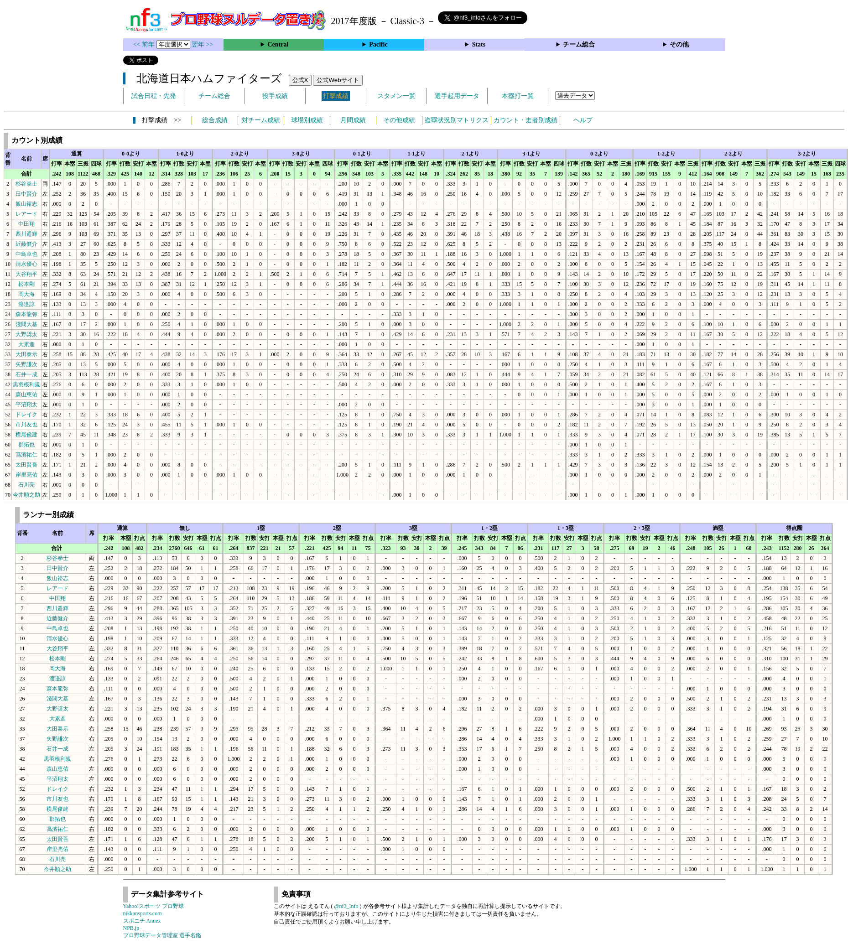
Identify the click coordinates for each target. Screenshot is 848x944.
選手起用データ (457, 96)
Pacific (378, 44)
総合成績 (215, 120)
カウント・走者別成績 (525, 120)
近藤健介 (26, 244)
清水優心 (26, 264)
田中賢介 (26, 194)
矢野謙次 (26, 364)
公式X (300, 80)
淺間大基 (26, 324)
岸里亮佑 (26, 475)
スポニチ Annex (142, 921)
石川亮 (26, 485)
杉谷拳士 (26, 184)
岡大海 (26, 294)
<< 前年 (144, 44)
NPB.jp (131, 928)
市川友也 (26, 424)
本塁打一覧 (518, 96)
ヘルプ (583, 120)
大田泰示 (26, 354)
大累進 (26, 344)
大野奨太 (26, 334)
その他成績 (399, 120)
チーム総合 (579, 44)
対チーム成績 (261, 120)
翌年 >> (202, 44)
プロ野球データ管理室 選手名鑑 (162, 935)
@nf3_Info (346, 906)
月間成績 (353, 120)
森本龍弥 (26, 314)
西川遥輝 (26, 234)
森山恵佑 (26, 394)
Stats (479, 44)
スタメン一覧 (396, 96)
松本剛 (26, 284)
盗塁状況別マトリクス (457, 120)
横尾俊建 (26, 434)
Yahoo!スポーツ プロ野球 (153, 906)
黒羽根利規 (26, 384)
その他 (679, 44)
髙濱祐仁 (26, 454)
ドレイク (26, 414)
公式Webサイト (338, 80)
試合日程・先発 (153, 96)
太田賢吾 (26, 465)
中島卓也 (26, 254)
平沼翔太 (26, 404)
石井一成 (26, 374)
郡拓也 (26, 444)
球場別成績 (307, 120)
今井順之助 (26, 495)
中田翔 (26, 224)
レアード (26, 214)
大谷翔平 (26, 274)
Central (277, 44)
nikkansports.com (142, 913)
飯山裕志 (26, 204)
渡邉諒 (26, 304)
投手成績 (275, 96)
